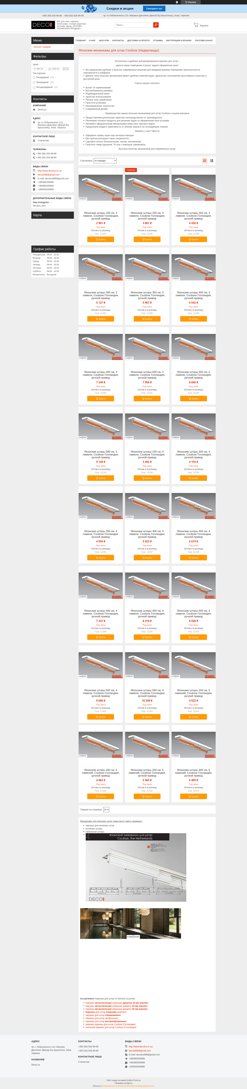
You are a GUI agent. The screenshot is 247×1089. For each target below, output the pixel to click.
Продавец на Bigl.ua (123, 1083)
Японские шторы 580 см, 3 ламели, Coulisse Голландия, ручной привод (101, 454)
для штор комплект (106, 1012)
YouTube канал (204, 40)
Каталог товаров (42, 47)
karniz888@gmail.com (49, 174)
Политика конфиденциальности (140, 1086)
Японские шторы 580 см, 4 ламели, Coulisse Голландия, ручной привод (147, 693)
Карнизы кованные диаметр (117, 1006)
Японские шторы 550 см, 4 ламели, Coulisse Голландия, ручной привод (101, 693)
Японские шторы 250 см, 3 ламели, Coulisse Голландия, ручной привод (194, 216)
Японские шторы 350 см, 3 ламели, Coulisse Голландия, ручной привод (147, 295)
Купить (102, 239)
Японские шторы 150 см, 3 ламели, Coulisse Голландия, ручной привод (101, 216)
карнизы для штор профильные (102, 1018)
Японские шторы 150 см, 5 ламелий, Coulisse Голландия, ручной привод (193, 693)
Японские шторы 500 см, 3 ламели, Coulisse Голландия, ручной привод (147, 375)
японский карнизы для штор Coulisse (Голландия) (111, 1027)
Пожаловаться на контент (113, 1086)
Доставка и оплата (138, 40)
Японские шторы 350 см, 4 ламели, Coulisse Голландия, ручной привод (194, 534)
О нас (92, 40)
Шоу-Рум (104, 40)
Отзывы (158, 40)
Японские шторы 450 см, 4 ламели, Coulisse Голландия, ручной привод (147, 613)
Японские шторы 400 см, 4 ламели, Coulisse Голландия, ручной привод (101, 613)
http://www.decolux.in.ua (49, 170)
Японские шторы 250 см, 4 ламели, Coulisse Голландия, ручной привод (101, 534)
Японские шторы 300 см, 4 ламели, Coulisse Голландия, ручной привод (147, 534)
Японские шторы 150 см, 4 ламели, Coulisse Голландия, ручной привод (147, 454)
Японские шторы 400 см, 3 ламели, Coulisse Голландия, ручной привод (194, 295)
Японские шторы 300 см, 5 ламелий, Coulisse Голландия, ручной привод (193, 773)
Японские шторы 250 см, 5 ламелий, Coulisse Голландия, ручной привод (147, 773)
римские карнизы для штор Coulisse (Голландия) (110, 1024)
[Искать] (156, 25)
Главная (81, 40)
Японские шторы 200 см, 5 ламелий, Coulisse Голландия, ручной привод (100, 773)
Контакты (118, 40)
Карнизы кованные (117, 1003)
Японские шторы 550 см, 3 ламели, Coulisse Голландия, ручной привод (194, 375)
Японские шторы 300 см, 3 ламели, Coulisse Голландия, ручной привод (101, 295)
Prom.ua (137, 1080)
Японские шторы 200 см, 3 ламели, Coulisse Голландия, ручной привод (147, 216)
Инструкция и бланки (178, 40)
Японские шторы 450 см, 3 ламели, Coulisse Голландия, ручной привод (101, 375)
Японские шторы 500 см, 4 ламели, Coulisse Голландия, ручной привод (194, 613)
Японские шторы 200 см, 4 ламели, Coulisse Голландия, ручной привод (194, 454)
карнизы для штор (103, 1015)
